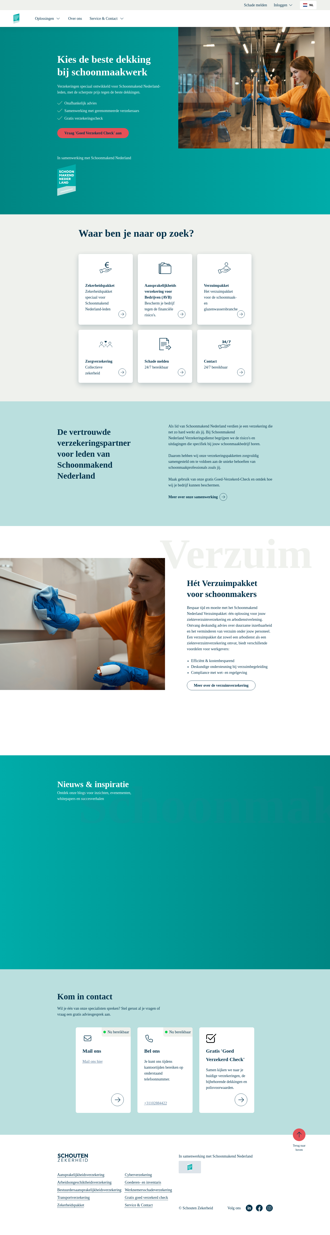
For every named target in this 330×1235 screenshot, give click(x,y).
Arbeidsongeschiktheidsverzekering (84, 1182)
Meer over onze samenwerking (193, 497)
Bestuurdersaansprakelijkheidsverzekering (89, 1190)
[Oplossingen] (47, 18)
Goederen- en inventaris (143, 1182)
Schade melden (255, 5)
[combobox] (308, 5)
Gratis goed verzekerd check (146, 1197)
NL (308, 5)
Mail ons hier (92, 1061)
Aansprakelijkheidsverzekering (80, 1175)
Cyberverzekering (138, 1175)
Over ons (75, 18)
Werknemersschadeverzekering (148, 1190)
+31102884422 (155, 1103)
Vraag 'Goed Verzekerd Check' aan (93, 133)
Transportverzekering (73, 1197)
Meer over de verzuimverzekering (221, 685)
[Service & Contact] (107, 18)
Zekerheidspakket (70, 1205)
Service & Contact (139, 1205)
